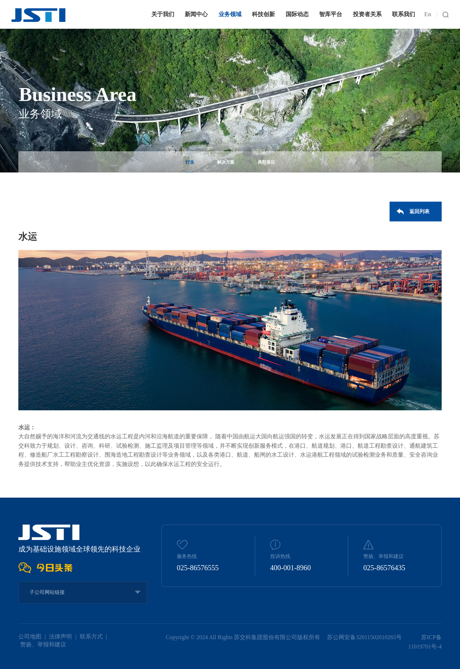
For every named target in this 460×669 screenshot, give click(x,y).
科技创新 (263, 14)
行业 (189, 163)
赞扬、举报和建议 (43, 644)
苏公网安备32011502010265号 (365, 637)
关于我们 (162, 14)
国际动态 (297, 14)
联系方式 (91, 636)
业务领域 (230, 14)
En (427, 14)
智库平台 (330, 14)
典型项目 (266, 163)
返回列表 (419, 213)
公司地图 (29, 636)
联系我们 (403, 14)
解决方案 (225, 163)
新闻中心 (196, 14)
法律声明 (60, 636)
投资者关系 (367, 14)
